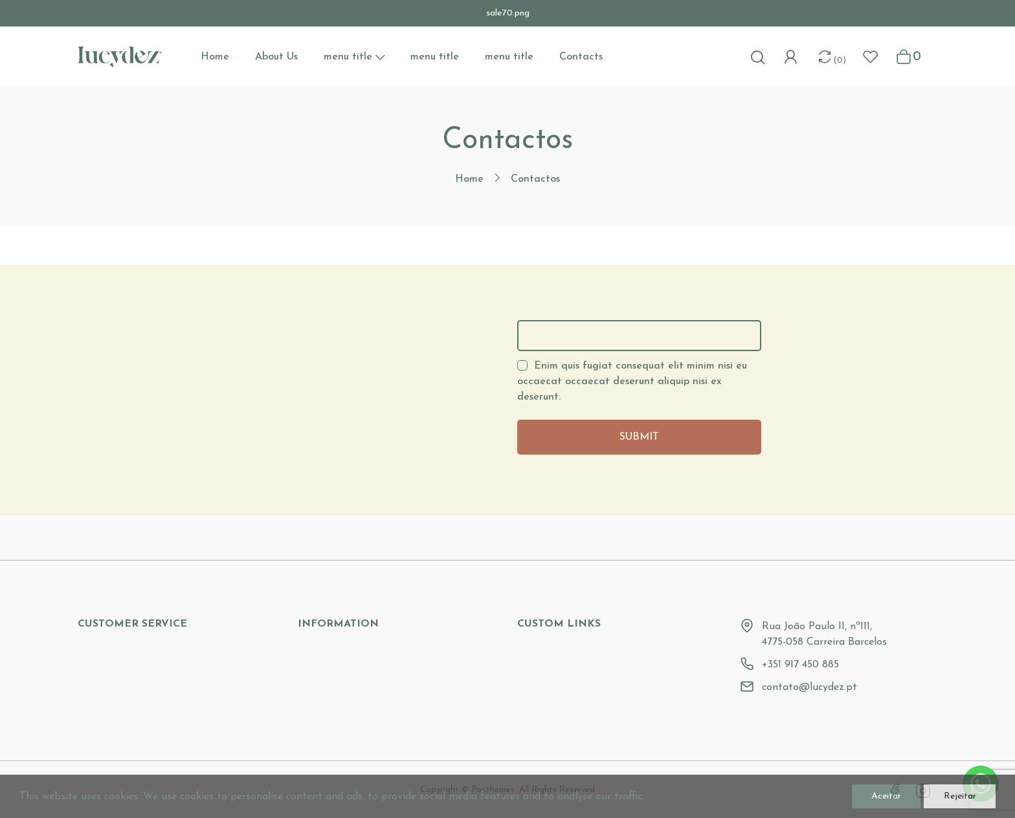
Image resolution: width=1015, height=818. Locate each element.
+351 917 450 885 (800, 665)
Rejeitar (949, 794)
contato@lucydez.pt (809, 687)
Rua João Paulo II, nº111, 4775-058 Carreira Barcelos (824, 634)
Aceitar (857, 794)
